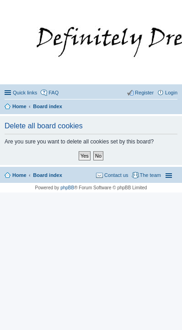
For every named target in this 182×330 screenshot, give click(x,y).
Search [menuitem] (173, 107)
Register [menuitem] (144, 92)
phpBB (67, 187)
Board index (47, 175)
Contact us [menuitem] (116, 175)
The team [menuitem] (150, 175)
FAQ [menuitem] (53, 92)
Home (19, 175)
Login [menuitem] (171, 92)
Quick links (25, 92)
